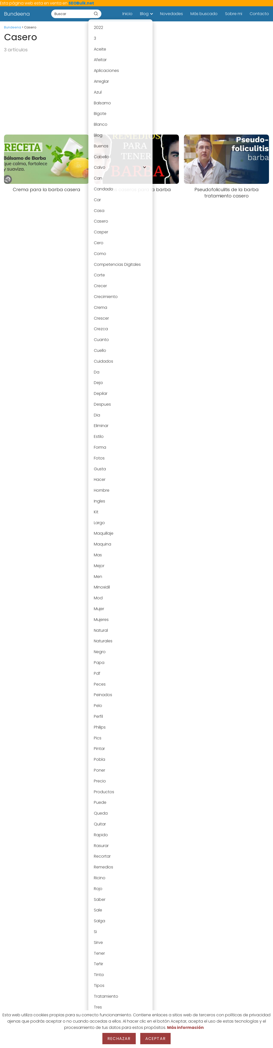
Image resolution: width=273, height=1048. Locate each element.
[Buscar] (96, 14)
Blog (144, 14)
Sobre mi (233, 14)
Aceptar (155, 1038)
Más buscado (204, 14)
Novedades (171, 14)
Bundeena (17, 13)
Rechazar (119, 1038)
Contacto (259, 14)
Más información (185, 1027)
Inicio (127, 14)
